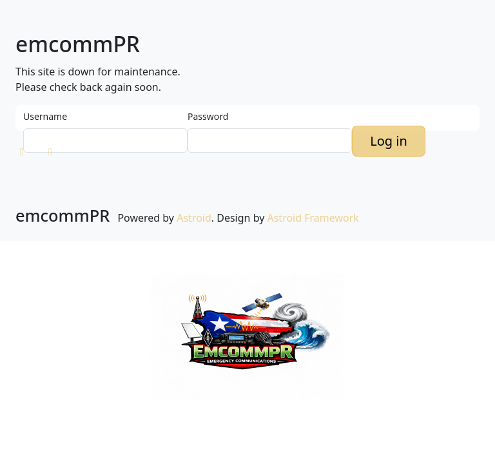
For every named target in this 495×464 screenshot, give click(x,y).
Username (45, 116)
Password (208, 116)
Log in (388, 141)
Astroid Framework (312, 218)
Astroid (194, 218)
